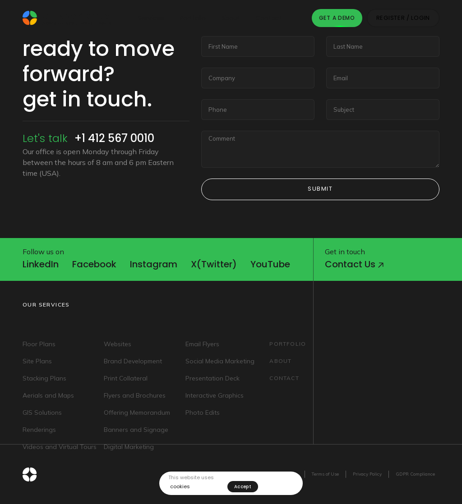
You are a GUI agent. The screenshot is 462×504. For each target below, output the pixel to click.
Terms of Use (325, 474)
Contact (268, 18)
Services (151, 18)
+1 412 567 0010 (114, 138)
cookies (180, 486)
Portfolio (193, 18)
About (230, 18)
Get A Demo (337, 18)
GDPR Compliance (415, 474)
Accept (242, 486)
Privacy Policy (367, 474)
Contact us (354, 264)
